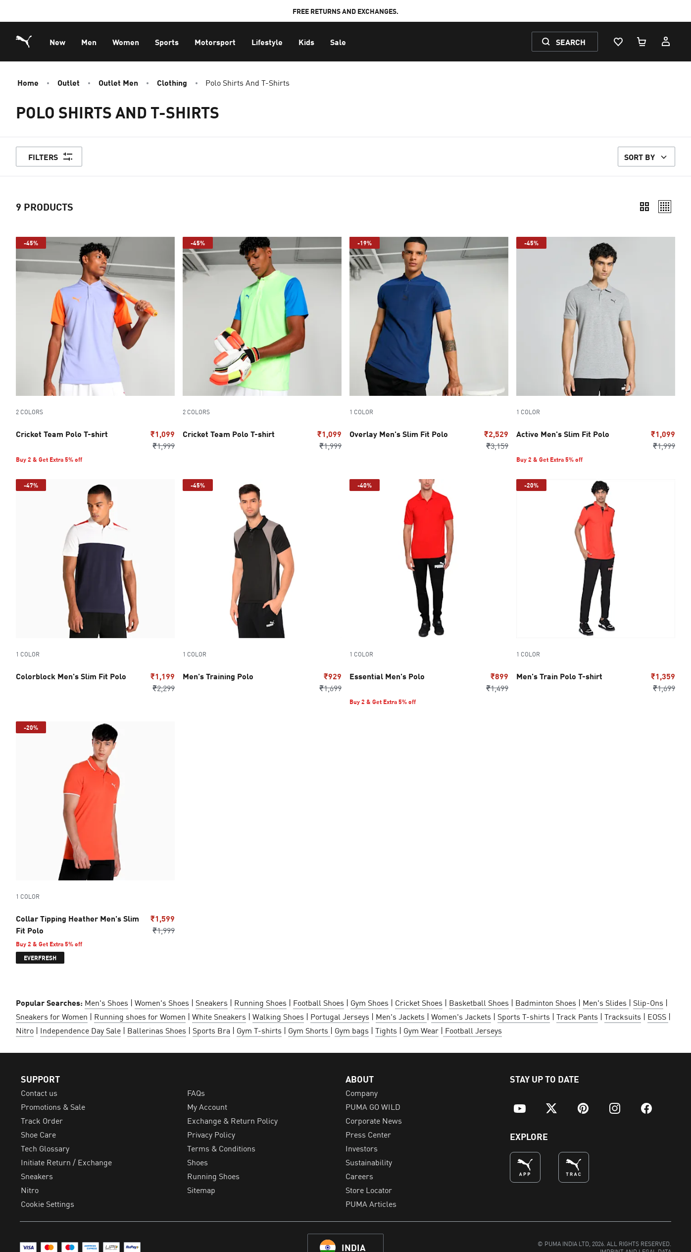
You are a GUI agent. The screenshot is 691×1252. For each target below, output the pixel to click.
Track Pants (577, 1016)
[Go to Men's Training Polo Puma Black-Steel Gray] (262, 586)
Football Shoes (318, 1002)
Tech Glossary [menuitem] (45, 1148)
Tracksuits (622, 1016)
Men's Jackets (400, 1016)
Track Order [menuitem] (42, 1120)
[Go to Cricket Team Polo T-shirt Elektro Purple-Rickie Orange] (95, 350)
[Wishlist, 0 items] (618, 42)
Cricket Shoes (419, 1002)
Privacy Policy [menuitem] (211, 1134)
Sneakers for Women (52, 1016)
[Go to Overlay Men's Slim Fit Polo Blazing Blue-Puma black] (428, 344)
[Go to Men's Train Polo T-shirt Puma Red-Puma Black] (595, 586)
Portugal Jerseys (339, 1016)
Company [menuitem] (362, 1092)
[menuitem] (57, 41)
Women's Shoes (162, 1002)
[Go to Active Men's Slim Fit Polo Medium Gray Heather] (595, 350)
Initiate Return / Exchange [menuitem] (66, 1162)
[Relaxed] (664, 206)
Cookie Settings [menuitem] (47, 1203)
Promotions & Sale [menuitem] (53, 1106)
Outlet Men (118, 82)
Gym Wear (421, 1030)
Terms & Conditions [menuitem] (221, 1148)
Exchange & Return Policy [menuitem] (232, 1120)
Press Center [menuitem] (368, 1134)
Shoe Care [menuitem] (38, 1134)
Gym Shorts (309, 1030)
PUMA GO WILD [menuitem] (373, 1106)
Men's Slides (606, 1002)
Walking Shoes (278, 1016)
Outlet (68, 82)
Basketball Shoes (479, 1002)
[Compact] (644, 207)
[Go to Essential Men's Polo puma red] (428, 592)
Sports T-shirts (523, 1016)
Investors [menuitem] (362, 1148)
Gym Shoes (369, 1002)
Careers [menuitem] (359, 1176)
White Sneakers (219, 1016)
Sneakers (212, 1002)
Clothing (172, 82)
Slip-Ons (648, 1002)
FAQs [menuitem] (196, 1092)
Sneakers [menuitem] (37, 1176)
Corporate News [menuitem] (374, 1120)
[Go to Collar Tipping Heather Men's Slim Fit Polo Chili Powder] (95, 842)
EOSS (657, 1016)
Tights (386, 1030)
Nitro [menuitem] (30, 1190)
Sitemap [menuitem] (201, 1190)
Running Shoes (260, 1002)
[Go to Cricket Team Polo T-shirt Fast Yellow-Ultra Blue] (262, 344)
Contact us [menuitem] (39, 1092)
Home (28, 82)
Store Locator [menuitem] (369, 1190)
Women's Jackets (461, 1016)
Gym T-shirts (259, 1030)
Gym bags (352, 1030)
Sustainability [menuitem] (369, 1162)
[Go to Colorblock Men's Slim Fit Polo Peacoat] (95, 586)
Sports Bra (211, 1030)
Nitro (25, 1030)
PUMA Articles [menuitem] (371, 1203)
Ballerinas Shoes (156, 1030)
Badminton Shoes (545, 1002)
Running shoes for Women (140, 1016)
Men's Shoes (106, 1002)
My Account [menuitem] (207, 1106)
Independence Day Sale (80, 1030)
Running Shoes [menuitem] (213, 1176)
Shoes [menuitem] (197, 1162)
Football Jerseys (472, 1030)
